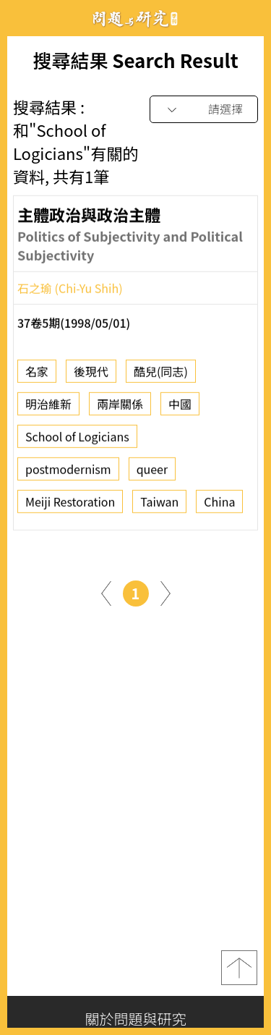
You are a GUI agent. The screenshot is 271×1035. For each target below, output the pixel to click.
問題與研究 (136, 18)
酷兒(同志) (161, 376)
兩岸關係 (120, 409)
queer (152, 474)
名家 (36, 376)
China (219, 506)
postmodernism (68, 474)
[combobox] (203, 109)
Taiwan (159, 506)
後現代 (91, 376)
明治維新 (48, 409)
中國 (180, 409)
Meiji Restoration (70, 506)
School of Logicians (77, 441)
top (239, 967)
